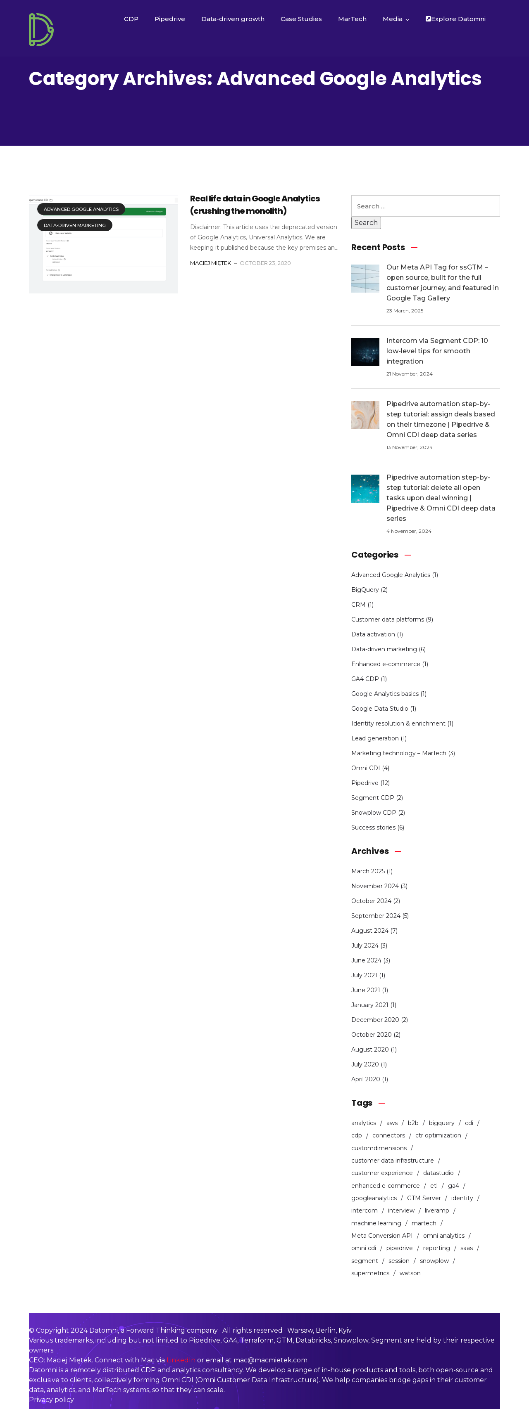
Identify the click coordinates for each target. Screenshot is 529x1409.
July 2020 (365, 1064)
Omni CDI (365, 768)
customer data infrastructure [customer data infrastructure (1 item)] (392, 1160)
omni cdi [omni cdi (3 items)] (363, 1248)
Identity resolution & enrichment (398, 723)
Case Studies (301, 19)
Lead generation (375, 738)
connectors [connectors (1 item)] (388, 1135)
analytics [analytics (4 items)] (363, 1123)
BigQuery (365, 589)
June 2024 (366, 960)
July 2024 (365, 945)
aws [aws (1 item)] (392, 1123)
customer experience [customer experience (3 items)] (382, 1173)
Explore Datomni (456, 19)
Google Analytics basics (385, 693)
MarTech (352, 19)
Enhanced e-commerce (385, 664)
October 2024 (371, 901)
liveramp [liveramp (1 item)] (437, 1210)
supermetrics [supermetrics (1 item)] (370, 1273)
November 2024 (375, 886)
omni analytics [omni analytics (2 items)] (444, 1235)
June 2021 (365, 990)
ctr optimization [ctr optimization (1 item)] (438, 1135)
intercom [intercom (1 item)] (364, 1210)
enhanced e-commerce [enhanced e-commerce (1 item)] (385, 1185)
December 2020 (375, 1020)
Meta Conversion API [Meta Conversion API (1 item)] (382, 1235)
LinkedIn (181, 1360)
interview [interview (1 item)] (401, 1210)
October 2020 (371, 1034)
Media (393, 19)
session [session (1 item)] (399, 1261)
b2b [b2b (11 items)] (413, 1123)
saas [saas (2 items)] (466, 1248)
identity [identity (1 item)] (462, 1198)
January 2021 (369, 1005)
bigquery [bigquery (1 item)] (442, 1123)
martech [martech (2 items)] (424, 1223)
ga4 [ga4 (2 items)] (453, 1185)
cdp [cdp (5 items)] (356, 1135)
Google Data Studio (379, 708)
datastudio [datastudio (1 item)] (438, 1173)
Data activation (373, 634)
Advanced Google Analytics (81, 209)
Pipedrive (170, 19)
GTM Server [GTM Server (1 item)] (424, 1198)
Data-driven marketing (75, 225)
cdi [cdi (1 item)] (469, 1123)
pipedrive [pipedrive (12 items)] (399, 1248)
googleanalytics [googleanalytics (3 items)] (374, 1198)
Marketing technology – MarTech (398, 753)
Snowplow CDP (373, 812)
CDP (131, 19)
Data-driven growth (232, 19)
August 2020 (370, 1049)
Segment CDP (372, 797)
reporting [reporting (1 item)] (436, 1248)
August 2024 (369, 930)
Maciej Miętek (210, 263)
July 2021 (364, 975)
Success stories (373, 827)
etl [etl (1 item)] (434, 1185)
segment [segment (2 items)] (364, 1261)
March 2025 (368, 871)
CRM (358, 604)
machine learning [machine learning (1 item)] (376, 1223)
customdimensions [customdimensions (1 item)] (379, 1148)
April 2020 (365, 1079)
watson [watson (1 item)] (410, 1273)
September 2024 (375, 916)
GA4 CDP (365, 679)
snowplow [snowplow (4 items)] (434, 1261)
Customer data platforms (387, 619)
